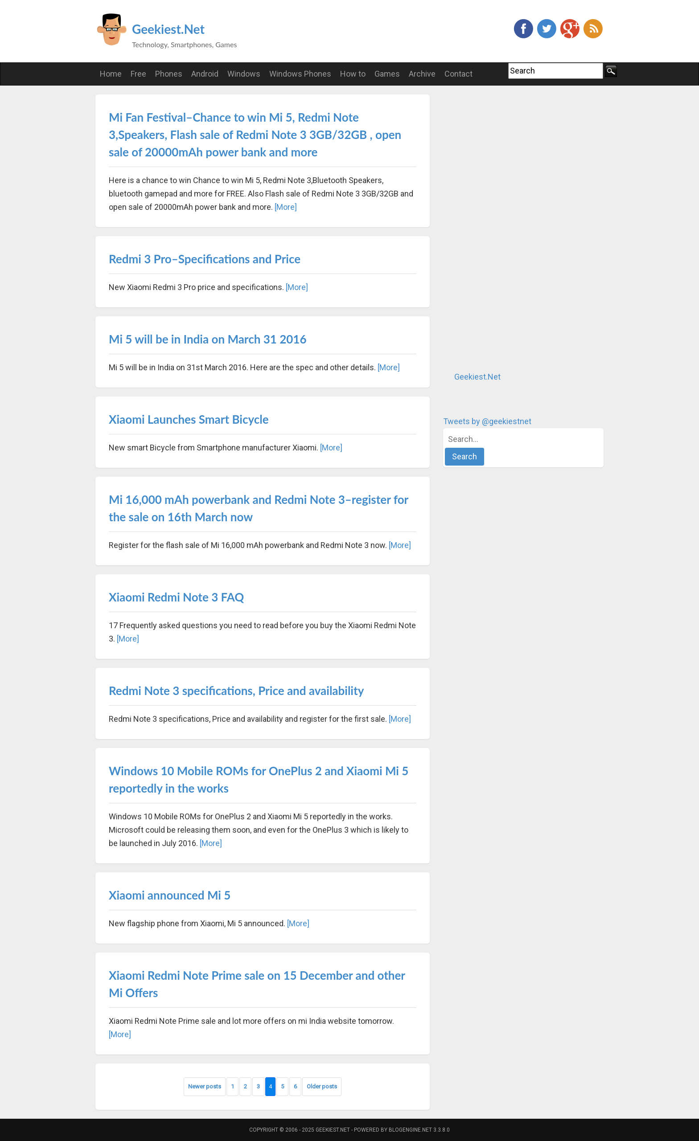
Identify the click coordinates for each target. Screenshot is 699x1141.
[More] (286, 207)
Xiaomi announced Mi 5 (169, 895)
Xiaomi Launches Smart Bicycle (189, 419)
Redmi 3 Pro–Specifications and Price (204, 259)
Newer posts (204, 1086)
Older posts (322, 1086)
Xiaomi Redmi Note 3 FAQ (176, 597)
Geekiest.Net (168, 29)
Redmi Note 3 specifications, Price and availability (236, 690)
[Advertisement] (510, 228)
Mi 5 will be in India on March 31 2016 (207, 339)
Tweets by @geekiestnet (487, 421)
